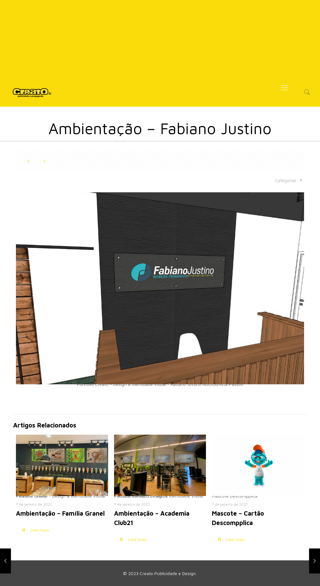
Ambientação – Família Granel (60, 513)
